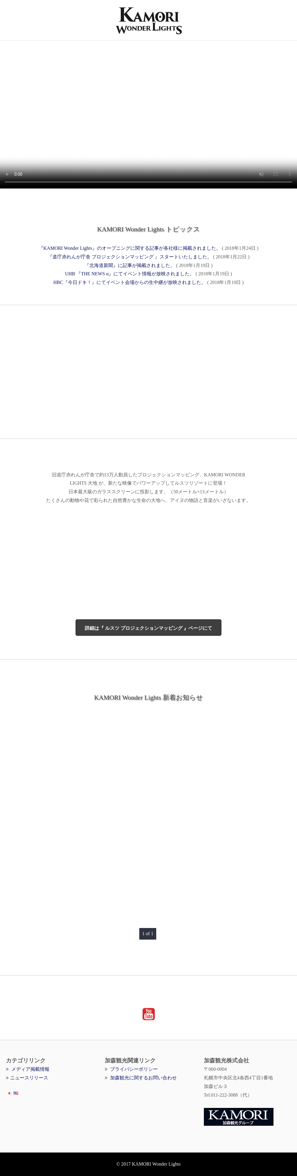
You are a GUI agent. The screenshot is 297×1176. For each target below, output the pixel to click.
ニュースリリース (29, 1077)
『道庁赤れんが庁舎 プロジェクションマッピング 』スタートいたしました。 (130, 256)
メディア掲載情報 (30, 1069)
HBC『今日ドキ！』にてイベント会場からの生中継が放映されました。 (129, 282)
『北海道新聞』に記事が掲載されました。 (130, 265)
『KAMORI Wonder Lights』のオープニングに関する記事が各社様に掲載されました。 (130, 248)
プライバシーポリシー (134, 1069)
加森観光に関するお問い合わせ (143, 1077)
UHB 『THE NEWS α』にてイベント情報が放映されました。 (129, 273)
